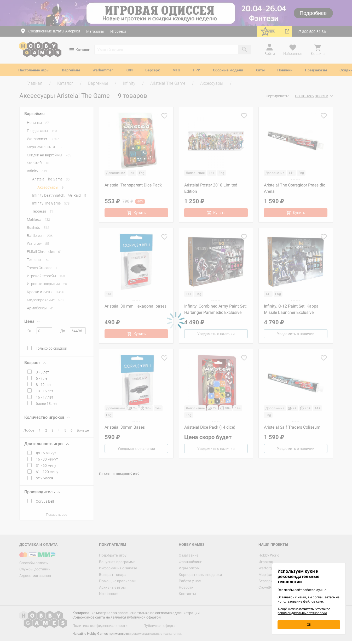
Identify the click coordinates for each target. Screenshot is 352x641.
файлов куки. (313, 601)
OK (309, 625)
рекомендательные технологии (302, 613)
